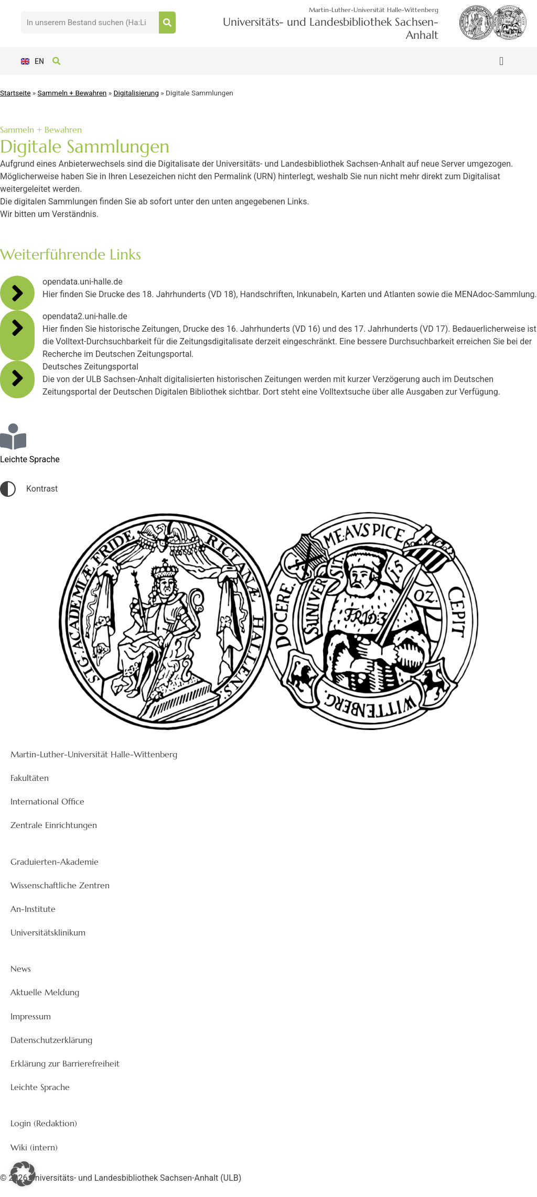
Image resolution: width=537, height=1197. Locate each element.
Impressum (30, 1016)
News (20, 968)
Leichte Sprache (40, 1087)
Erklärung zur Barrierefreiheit (65, 1063)
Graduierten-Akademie (54, 861)
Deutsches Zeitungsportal (90, 367)
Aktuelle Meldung (44, 992)
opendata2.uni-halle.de (84, 316)
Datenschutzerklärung (51, 1040)
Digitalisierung (136, 93)
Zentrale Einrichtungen (53, 825)
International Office (47, 801)
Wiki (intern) (34, 1147)
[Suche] (167, 23)
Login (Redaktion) (43, 1123)
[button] (501, 61)
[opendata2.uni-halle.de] (17, 327)
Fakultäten (29, 777)
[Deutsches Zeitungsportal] (17, 378)
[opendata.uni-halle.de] (17, 293)
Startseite (15, 93)
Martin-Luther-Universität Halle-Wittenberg (93, 754)
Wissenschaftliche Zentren (60, 885)
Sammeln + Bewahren (72, 93)
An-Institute (33, 909)
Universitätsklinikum (47, 932)
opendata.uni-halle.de (82, 282)
